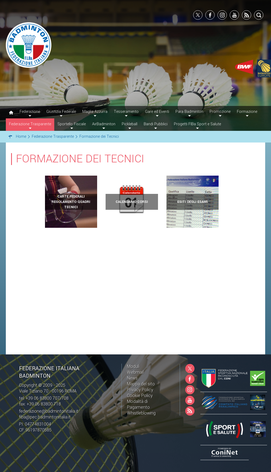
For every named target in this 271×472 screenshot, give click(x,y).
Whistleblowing (141, 413)
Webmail (135, 372)
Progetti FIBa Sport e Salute (197, 124)
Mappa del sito (141, 384)
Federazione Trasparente (30, 124)
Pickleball (129, 124)
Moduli (133, 366)
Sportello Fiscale (71, 124)
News (132, 378)
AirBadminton (103, 124)
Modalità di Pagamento (138, 404)
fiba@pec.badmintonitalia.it (45, 417)
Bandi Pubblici (156, 124)
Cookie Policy (140, 396)
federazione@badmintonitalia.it (48, 411)
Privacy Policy (140, 390)
